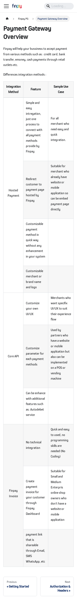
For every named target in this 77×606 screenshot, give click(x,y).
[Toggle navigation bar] (6, 6)
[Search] (59, 6)
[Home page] (7, 19)
